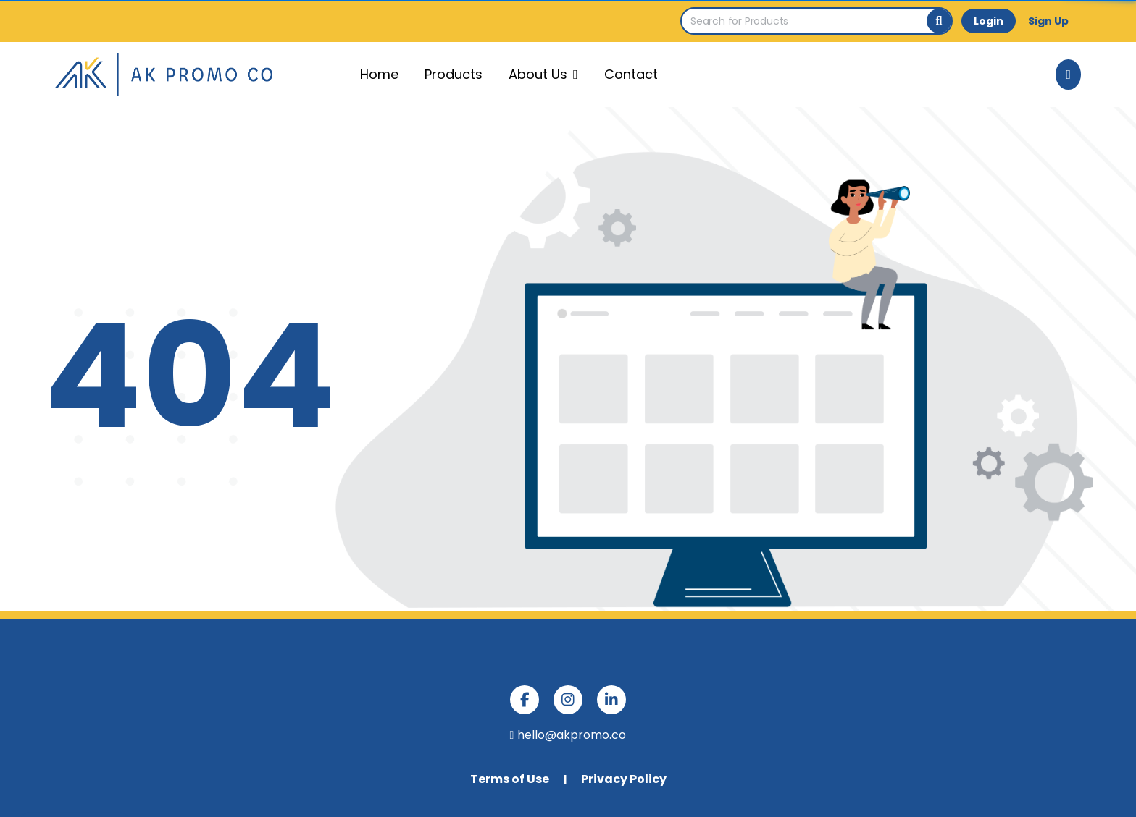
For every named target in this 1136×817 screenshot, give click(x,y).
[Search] (939, 21)
